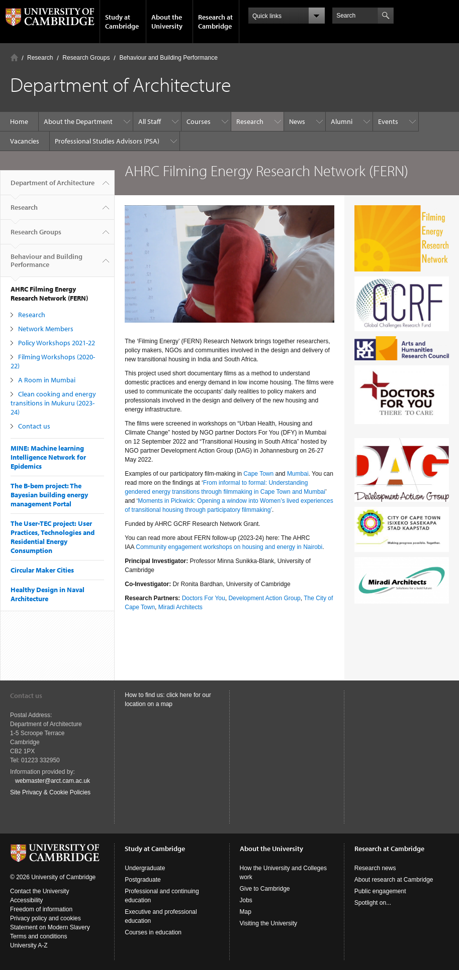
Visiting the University (269, 923)
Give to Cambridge (265, 888)
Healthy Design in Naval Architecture (47, 594)
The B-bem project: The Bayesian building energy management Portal (49, 494)
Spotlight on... (372, 902)
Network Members (45, 328)
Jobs (246, 900)
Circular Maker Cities (42, 570)
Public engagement (380, 891)
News (297, 121)
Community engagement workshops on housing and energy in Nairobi (229, 546)
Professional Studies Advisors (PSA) (107, 141)
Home (14, 57)
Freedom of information (41, 909)
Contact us (34, 426)
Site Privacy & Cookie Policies (50, 792)
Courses (199, 121)
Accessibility (26, 900)
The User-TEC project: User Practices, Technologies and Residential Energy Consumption (53, 537)
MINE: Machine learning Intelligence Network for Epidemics (48, 457)
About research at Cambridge (393, 879)
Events (388, 121)
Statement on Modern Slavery (50, 927)
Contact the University (39, 891)
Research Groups (86, 57)
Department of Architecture (53, 186)
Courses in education (153, 932)
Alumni (341, 121)
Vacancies (24, 141)
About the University (166, 22)
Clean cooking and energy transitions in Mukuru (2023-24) (53, 403)
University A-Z (29, 945)
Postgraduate (142, 879)
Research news (375, 868)
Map (245, 911)
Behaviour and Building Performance (168, 57)
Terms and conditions (38, 936)
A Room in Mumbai (46, 379)
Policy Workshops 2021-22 (56, 342)
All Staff (149, 121)
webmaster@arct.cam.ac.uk (52, 780)
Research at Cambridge (215, 22)
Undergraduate (145, 868)
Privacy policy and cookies (45, 918)
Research (40, 57)
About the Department (78, 121)
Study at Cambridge (122, 22)
